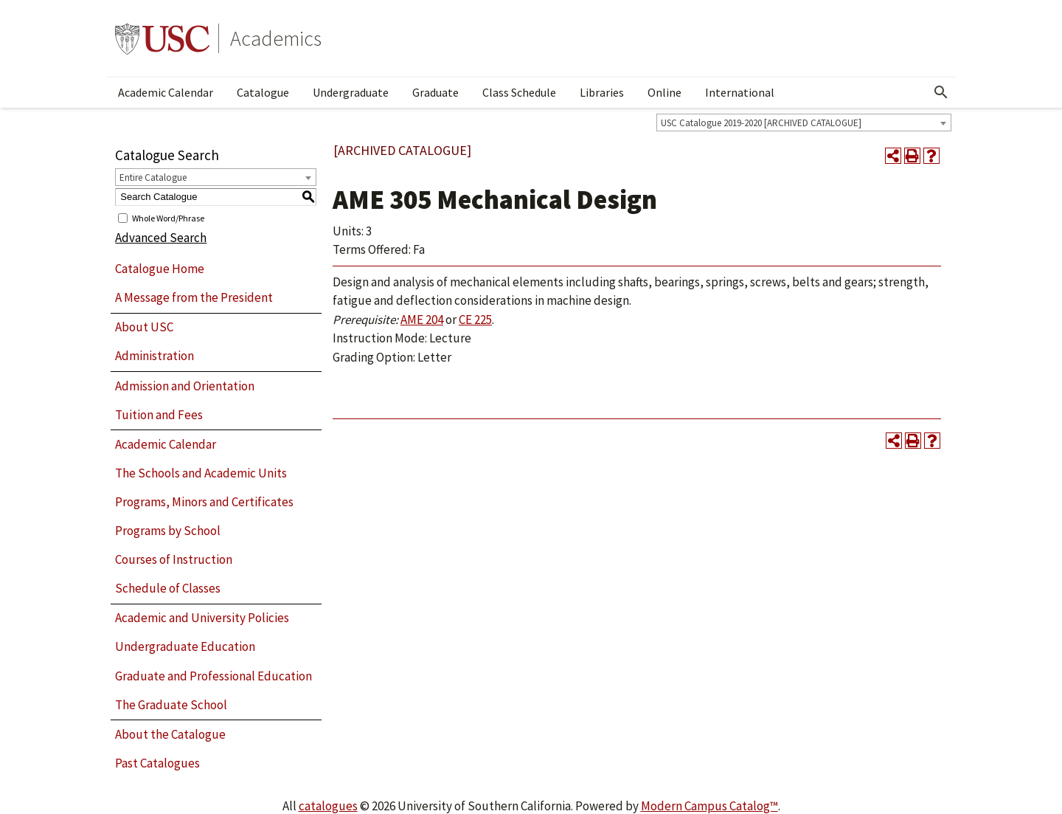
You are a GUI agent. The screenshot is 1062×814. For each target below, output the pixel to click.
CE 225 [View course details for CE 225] (475, 319)
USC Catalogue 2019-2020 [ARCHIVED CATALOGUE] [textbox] (761, 123)
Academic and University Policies (202, 618)
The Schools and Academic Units (201, 473)
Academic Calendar (165, 92)
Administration (154, 356)
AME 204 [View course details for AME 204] (421, 319)
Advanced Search (160, 238)
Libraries (602, 92)
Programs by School (168, 530)
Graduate (435, 92)
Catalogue (263, 92)
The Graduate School (171, 705)
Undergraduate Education (185, 646)
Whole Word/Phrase (168, 217)
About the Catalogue (170, 734)
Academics (276, 38)
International (739, 92)
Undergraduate (351, 92)
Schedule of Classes (168, 588)
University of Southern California (162, 38)
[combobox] (803, 122)
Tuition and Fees (159, 415)
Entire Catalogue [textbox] (153, 177)
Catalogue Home (159, 269)
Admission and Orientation (184, 386)
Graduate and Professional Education (213, 676)
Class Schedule (519, 92)
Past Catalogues (157, 763)
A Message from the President (194, 297)
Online (664, 92)
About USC (144, 327)
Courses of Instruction (173, 559)
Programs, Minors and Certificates (204, 502)
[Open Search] (941, 92)
